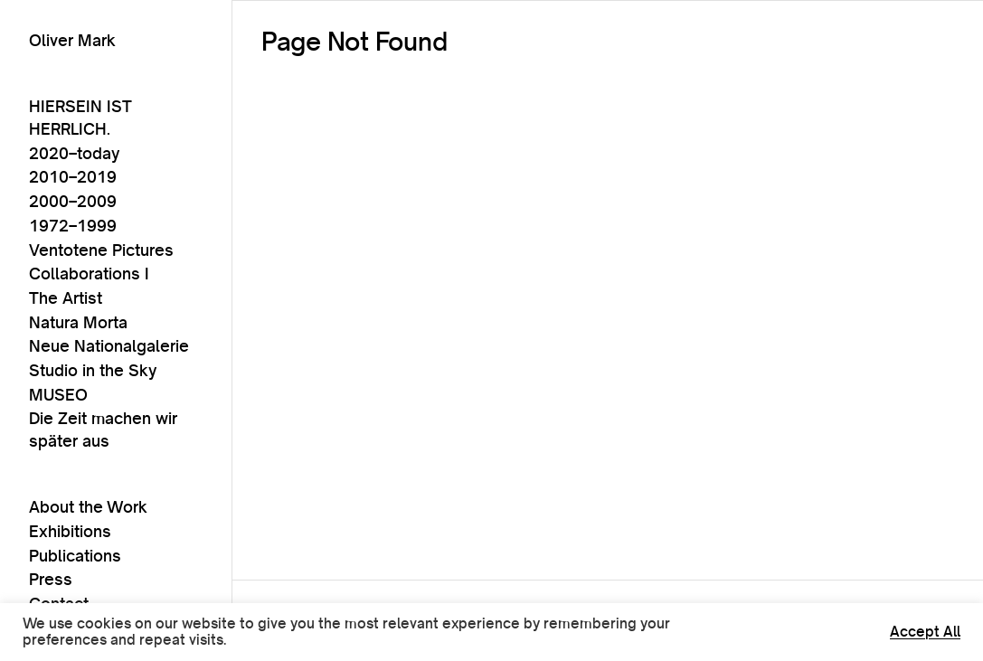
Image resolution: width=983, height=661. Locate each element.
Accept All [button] (925, 632)
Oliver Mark (72, 40)
